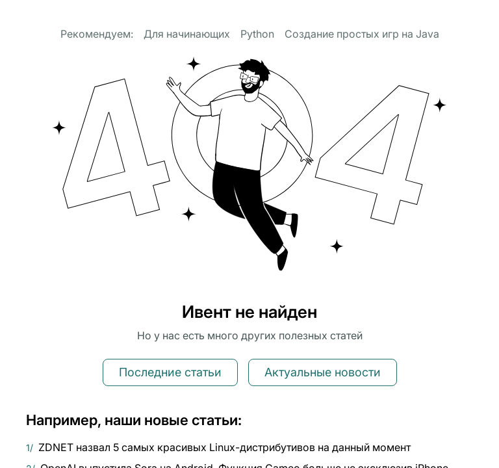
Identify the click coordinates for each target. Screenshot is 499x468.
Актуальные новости (322, 372)
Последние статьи (170, 372)
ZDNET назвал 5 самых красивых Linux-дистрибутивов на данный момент (224, 447)
